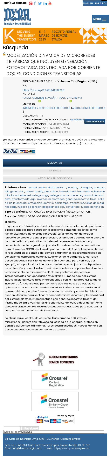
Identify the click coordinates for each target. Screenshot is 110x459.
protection (51, 191)
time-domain (67, 191)
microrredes (56, 199)
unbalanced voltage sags (31, 195)
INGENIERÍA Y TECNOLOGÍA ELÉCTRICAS (46, 108)
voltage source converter (66, 195)
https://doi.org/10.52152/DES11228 (43, 90)
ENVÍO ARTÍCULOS (15, 3)
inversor (42, 199)
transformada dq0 (23, 199)
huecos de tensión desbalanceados (40, 207)
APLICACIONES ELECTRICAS (88, 108)
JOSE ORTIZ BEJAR (70, 98)
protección (35, 203)
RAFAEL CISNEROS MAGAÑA (39, 98)
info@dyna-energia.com (27, 448)
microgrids (86, 187)
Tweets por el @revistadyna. (17, 432)
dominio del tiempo (56, 203)
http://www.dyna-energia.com (72, 448)
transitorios (77, 203)
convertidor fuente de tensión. (85, 207)
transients (83, 191)
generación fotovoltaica (81, 199)
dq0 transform (57, 187)
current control (37, 187)
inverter (72, 187)
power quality (34, 191)
